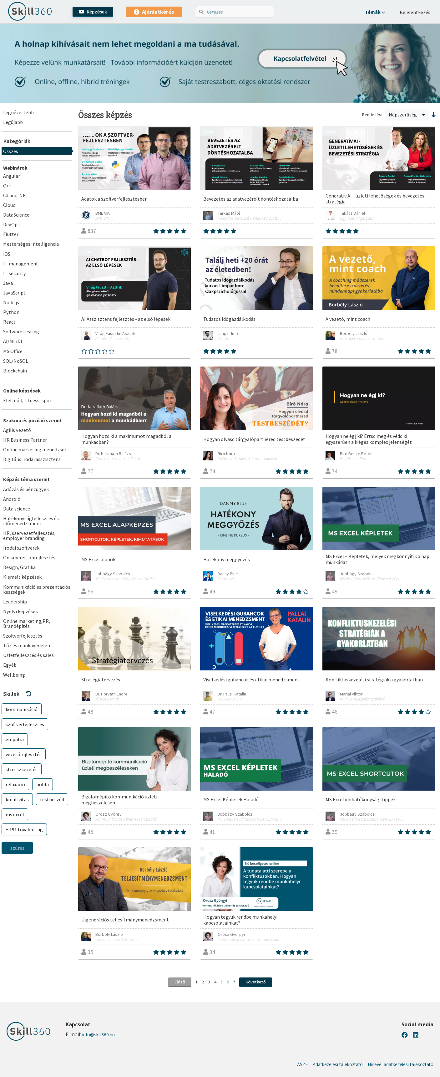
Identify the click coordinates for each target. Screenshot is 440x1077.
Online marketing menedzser (34, 449)
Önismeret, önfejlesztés (29, 557)
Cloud (9, 205)
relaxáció (15, 784)
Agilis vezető (17, 430)
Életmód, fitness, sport (28, 400)
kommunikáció (22, 709)
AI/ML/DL (13, 341)
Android (11, 499)
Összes (10, 151)
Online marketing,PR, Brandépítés (26, 623)
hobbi (42, 784)
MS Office (13, 351)
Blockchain (15, 370)
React (9, 322)
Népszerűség (407, 114)
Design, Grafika (19, 567)
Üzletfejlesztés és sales (28, 655)
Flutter (10, 234)
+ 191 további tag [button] (24, 829)
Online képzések (22, 390)
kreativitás (17, 799)
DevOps (11, 224)
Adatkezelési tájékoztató (338, 1064)
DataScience (16, 215)
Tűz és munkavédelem (27, 645)
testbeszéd (52, 799)
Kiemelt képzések (22, 577)
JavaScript (14, 293)
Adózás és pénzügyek (26, 489)
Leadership (15, 601)
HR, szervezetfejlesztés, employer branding (29, 535)
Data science (16, 508)
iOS (6, 254)
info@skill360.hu (98, 1035)
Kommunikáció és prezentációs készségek (36, 589)
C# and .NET (16, 195)
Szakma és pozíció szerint (32, 420)
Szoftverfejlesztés (22, 636)
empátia (15, 739)
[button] (375, 12)
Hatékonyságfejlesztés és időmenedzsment (31, 520)
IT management (20, 263)
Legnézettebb (18, 112)
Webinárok (15, 168)
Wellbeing (14, 675)
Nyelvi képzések (20, 611)
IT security (14, 273)
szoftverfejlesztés (25, 724)
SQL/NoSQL (15, 361)
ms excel (15, 814)
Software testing (21, 331)
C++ (7, 185)
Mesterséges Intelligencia (31, 244)
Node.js (11, 302)
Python (11, 312)
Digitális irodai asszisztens (32, 459)
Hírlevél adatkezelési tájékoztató (400, 1064)
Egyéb (10, 665)
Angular (11, 176)
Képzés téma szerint (26, 479)
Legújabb (13, 122)
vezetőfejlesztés (24, 754)
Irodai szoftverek (21, 548)
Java (8, 283)
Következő (255, 982)
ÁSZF (302, 1064)
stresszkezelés (22, 769)
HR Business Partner (25, 440)
